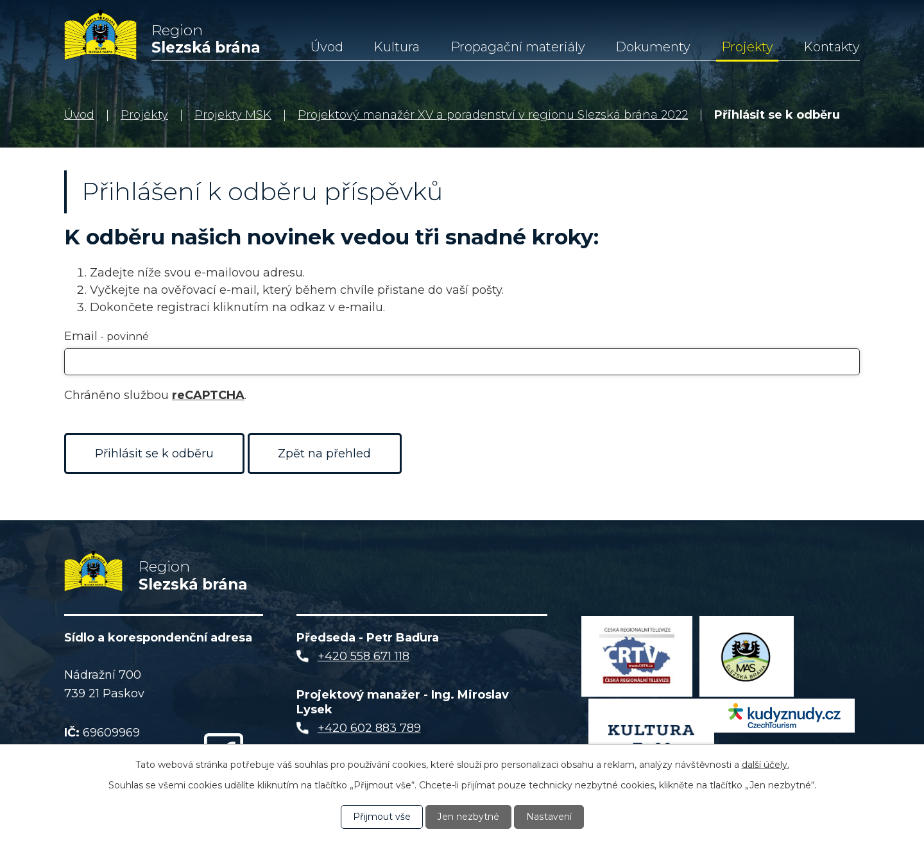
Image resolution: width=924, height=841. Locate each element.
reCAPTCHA (208, 395)
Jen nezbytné (468, 816)
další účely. (765, 764)
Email (106, 336)
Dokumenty (652, 47)
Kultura (396, 47)
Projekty (747, 47)
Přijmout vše (382, 816)
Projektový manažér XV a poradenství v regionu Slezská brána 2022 (493, 115)
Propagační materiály (517, 47)
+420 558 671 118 (363, 658)
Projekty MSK (232, 115)
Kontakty (831, 47)
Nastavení (548, 816)
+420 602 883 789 (369, 729)
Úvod (327, 47)
